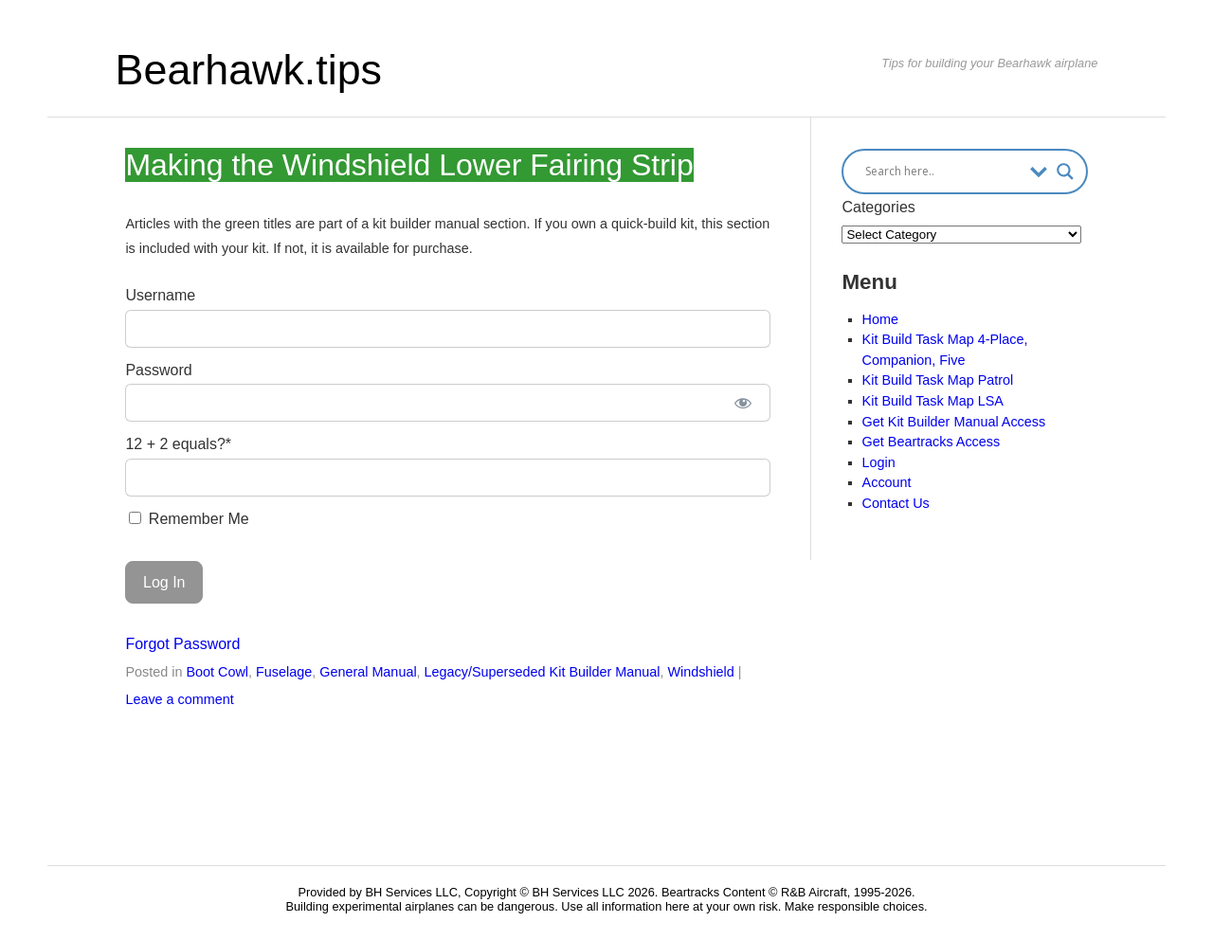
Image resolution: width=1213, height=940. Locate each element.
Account (887, 482)
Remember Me (188, 519)
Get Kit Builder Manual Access (954, 421)
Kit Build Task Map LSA (933, 400)
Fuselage (284, 671)
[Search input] (942, 171)
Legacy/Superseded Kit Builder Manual (543, 671)
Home (880, 319)
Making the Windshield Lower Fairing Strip (409, 165)
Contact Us (896, 503)
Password (158, 370)
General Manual (367, 671)
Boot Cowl (217, 671)
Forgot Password (182, 644)
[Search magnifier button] (1065, 171)
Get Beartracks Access (931, 441)
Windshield (700, 671)
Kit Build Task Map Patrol (938, 380)
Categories (878, 207)
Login (879, 462)
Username (160, 295)
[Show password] (742, 403)
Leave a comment (179, 699)
